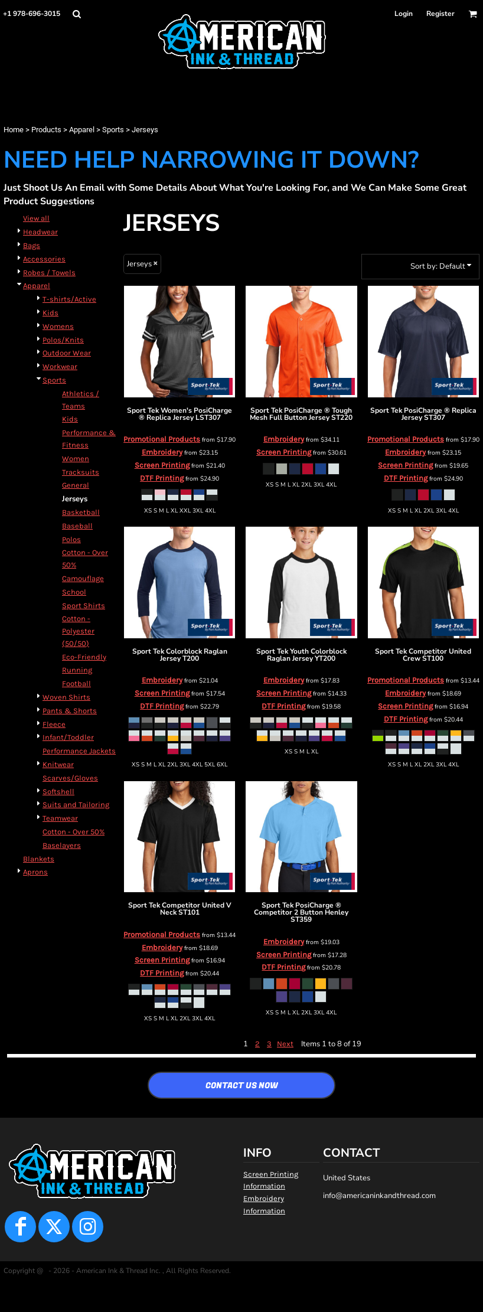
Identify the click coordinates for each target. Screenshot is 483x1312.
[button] (76, 13)
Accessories (44, 258)
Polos (71, 539)
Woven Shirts (66, 697)
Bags (31, 245)
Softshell (58, 791)
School (74, 592)
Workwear (60, 366)
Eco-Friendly (84, 656)
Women (75, 458)
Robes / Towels (49, 272)
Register (440, 13)
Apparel (81, 129)
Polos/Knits (63, 339)
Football (76, 683)
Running (77, 669)
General (75, 485)
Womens (58, 326)
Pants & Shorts (70, 710)
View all (36, 218)
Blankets (38, 858)
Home (14, 129)
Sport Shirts (83, 605)
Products (46, 129)
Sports (113, 129)
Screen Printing (162, 465)
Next (285, 1043)
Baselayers (62, 845)
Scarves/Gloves (70, 778)
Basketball (81, 512)
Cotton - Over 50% (74, 831)
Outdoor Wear (67, 352)
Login (403, 13)
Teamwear (60, 818)
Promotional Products (161, 439)
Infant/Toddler (68, 737)
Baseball (77, 525)
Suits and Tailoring (76, 804)
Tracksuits (80, 472)
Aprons (35, 871)
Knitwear (58, 764)
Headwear (40, 231)
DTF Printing (162, 478)
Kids (50, 312)
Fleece (54, 724)
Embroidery (162, 452)
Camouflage (83, 578)
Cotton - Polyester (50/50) (78, 631)
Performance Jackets (79, 750)
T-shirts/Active (69, 299)
